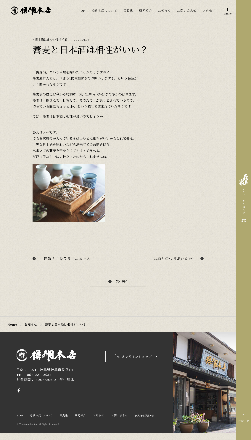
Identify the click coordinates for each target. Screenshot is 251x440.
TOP (81, 10)
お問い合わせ (187, 10)
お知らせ (164, 10)
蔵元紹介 (145, 10)
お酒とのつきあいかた (172, 259)
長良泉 (128, 10)
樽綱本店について (104, 10)
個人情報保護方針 (27, 422)
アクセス (209, 10)
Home (12, 325)
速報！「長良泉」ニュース (67, 259)
